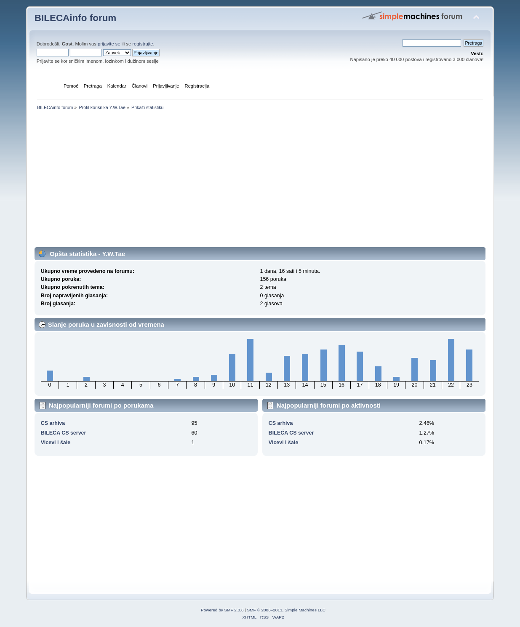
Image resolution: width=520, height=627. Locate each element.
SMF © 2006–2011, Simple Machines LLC (286, 610)
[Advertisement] (260, 188)
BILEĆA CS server (63, 433)
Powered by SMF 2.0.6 (222, 610)
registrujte (142, 43)
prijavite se (109, 43)
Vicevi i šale (55, 443)
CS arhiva (53, 423)
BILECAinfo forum (76, 18)
